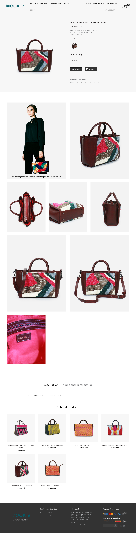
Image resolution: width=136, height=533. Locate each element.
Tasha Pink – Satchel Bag (84, 445)
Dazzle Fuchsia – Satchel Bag (21, 485)
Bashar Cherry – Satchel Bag (52, 485)
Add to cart (76, 69)
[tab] (51, 385)
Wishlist (91, 69)
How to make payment (47, 515)
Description (50, 384)
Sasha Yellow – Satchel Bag (52, 445)
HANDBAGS (83, 79)
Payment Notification (47, 513)
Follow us (108, 526)
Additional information (78, 384)
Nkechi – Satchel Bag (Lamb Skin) (115, 445)
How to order (44, 517)
